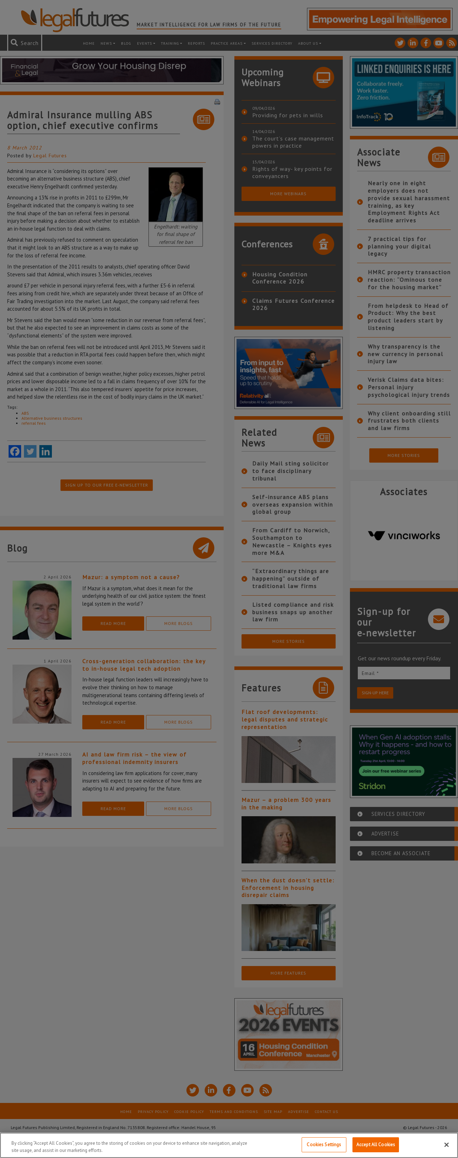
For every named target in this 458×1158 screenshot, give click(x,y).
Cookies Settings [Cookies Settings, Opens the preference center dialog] (324, 1145)
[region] (229, 1145)
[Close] (446, 1145)
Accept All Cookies (375, 1145)
